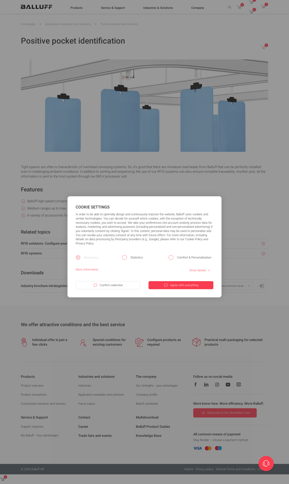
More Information (87, 269)
